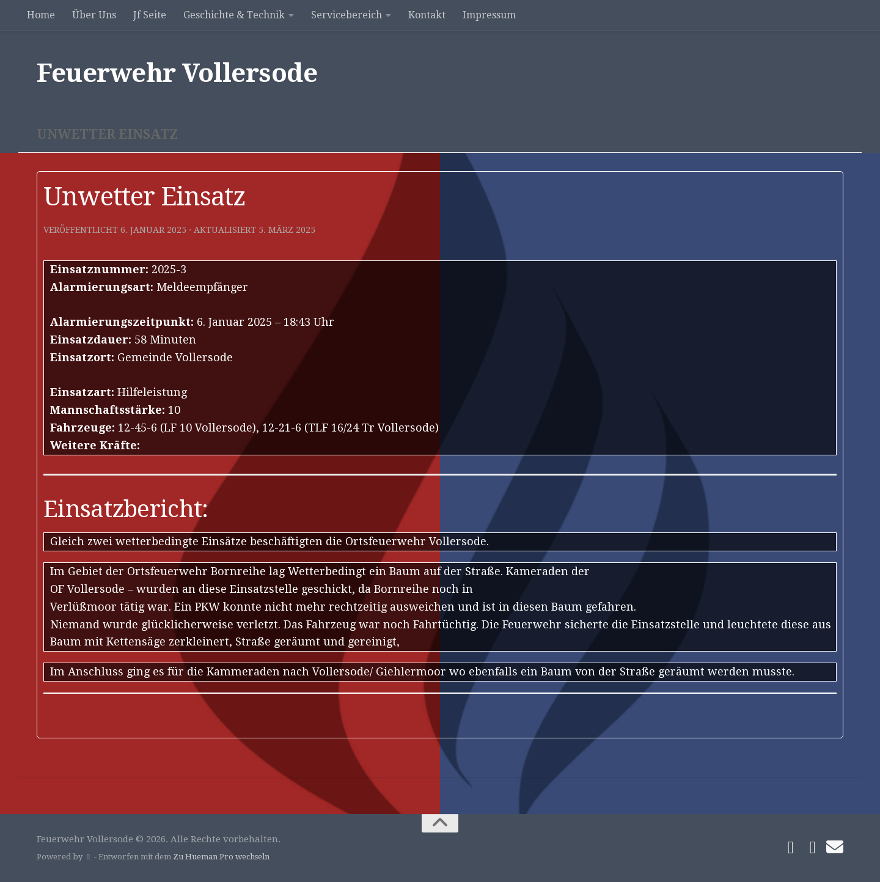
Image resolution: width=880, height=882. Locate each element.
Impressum (489, 15)
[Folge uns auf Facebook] (790, 847)
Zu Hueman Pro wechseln (221, 856)
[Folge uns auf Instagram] (812, 847)
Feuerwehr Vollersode (177, 73)
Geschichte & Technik (234, 15)
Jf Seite (149, 15)
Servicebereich (346, 15)
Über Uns (94, 15)
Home (41, 15)
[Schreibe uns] (834, 847)
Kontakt (427, 15)
